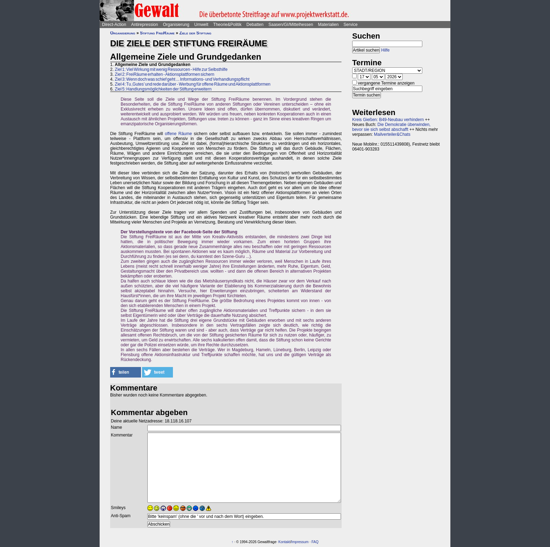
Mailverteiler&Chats (392, 134)
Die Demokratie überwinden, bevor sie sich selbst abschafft (391, 127)
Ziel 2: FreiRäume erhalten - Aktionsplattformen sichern (164, 74)
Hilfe (385, 50)
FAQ (314, 542)
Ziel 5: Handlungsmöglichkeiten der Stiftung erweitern (163, 89)
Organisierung (176, 24)
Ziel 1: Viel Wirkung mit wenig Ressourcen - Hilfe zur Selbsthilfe (171, 69)
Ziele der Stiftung (195, 33)
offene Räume (178, 133)
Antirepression (144, 24)
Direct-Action (114, 24)
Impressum (299, 542)
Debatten (255, 24)
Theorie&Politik (227, 24)
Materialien (328, 24)
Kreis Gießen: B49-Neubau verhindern (388, 119)
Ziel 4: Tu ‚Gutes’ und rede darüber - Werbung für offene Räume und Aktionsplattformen (192, 84)
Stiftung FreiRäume (157, 33)
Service (350, 24)
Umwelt (201, 24)
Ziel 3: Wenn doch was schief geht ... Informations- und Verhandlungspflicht (182, 79)
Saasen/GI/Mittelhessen (290, 24)
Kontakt (284, 542)
